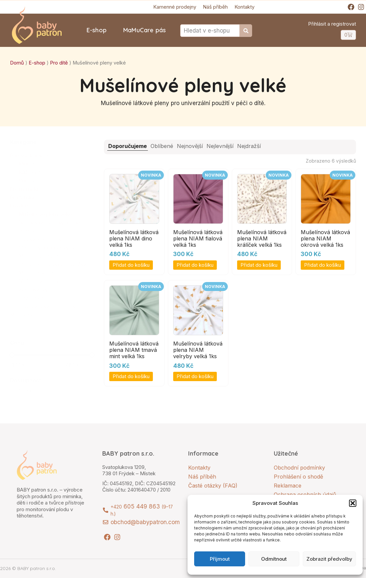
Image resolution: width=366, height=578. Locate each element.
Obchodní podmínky (299, 467)
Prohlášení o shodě (298, 476)
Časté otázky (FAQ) (212, 485)
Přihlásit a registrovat (332, 24)
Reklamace (287, 485)
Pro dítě (59, 63)
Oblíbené (162, 146)
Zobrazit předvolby (329, 559)
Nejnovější (190, 146)
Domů (17, 63)
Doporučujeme (127, 146)
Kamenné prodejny (174, 7)
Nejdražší (249, 146)
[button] (352, 503)
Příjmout (220, 559)
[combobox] (210, 30)
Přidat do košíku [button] (131, 265)
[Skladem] (12, 390)
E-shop (97, 30)
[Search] (246, 30)
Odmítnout (274, 559)
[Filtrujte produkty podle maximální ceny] (79, 365)
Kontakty (244, 7)
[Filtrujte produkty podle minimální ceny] (25, 365)
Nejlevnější (219, 146)
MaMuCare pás (144, 30)
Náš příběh (215, 7)
